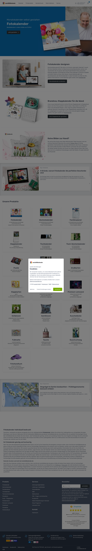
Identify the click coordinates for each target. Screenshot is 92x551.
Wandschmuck (39, 3)
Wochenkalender (6, 487)
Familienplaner (6, 489)
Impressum (35, 512)
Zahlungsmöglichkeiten (38, 485)
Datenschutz (35, 494)
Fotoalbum (5, 496)
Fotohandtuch (6, 509)
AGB (33, 491)
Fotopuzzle (64, 465)
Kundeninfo (35, 498)
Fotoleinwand (6, 500)
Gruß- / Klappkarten (7, 498)
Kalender (20, 3)
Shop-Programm (36, 503)
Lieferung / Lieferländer (38, 487)
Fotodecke (5, 507)
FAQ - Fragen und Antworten (39, 496)
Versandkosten (36, 489)
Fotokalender (82, 77)
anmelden (85, 486)
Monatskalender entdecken (57, 81)
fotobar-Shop (74, 143)
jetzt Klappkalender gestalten (58, 116)
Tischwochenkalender (8, 494)
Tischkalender (6, 491)
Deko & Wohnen (50, 3)
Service (58, 3)
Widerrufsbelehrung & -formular (40, 500)
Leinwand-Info (36, 505)
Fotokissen (58, 465)
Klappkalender (67, 112)
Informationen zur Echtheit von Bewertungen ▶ (75, 516)
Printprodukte (29, 3)
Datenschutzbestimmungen (68, 500)
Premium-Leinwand (7, 503)
